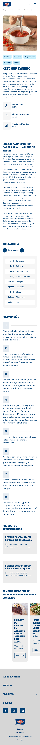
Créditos (20, 734)
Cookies (20, 723)
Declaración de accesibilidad (20, 730)
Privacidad (20, 727)
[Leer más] (14, 649)
